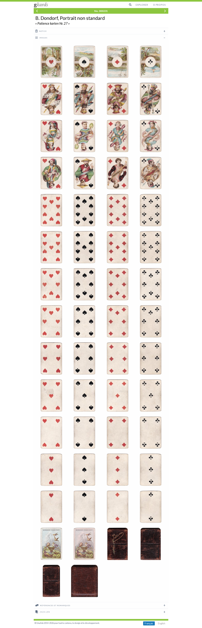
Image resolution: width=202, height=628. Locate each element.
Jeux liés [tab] (42, 612)
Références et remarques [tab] (52, 605)
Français (149, 623)
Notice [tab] (41, 31)
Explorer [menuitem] (142, 5)
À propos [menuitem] (159, 5)
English (161, 623)
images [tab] (41, 37)
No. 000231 (101, 10)
